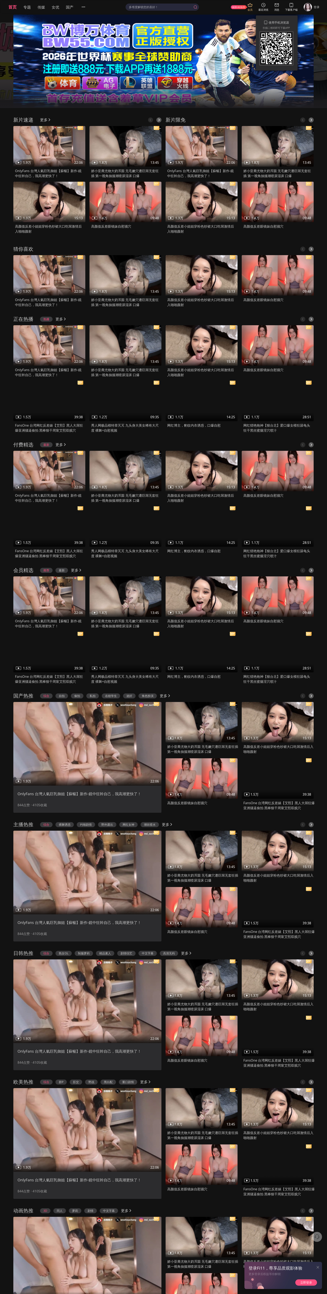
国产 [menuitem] (69, 7)
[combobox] (162, 7)
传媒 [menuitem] (41, 7)
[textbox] (160, 7)
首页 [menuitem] (12, 7)
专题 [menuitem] (27, 7)
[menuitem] (86, 7)
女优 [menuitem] (55, 7)
